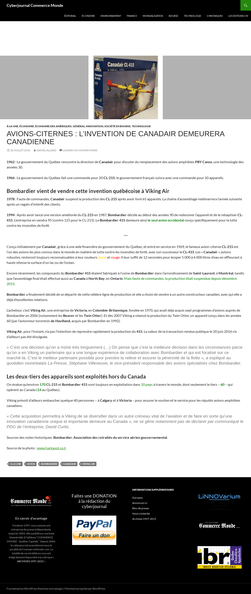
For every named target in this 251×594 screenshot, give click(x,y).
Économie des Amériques (53, 126)
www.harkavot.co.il (51, 448)
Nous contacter (141, 513)
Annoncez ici (139, 503)
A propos (137, 497)
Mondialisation (153, 15)
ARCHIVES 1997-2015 (30, 561)
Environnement (111, 15)
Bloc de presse (140, 508)
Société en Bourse (117, 126)
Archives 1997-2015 (144, 518)
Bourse (173, 15)
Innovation (94, 126)
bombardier (49, 463)
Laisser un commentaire (80, 150)
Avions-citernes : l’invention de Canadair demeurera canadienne (115, 138)
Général (79, 126)
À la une (12, 126)
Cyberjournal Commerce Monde (35, 5)
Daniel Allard (46, 150)
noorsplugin (56, 588)
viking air (88, 463)
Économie (88, 15)
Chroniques (215, 15)
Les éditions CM (238, 15)
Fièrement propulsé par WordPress (85, 588)
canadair (69, 463)
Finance (132, 15)
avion (31, 463)
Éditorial (70, 15)
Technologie (192, 15)
